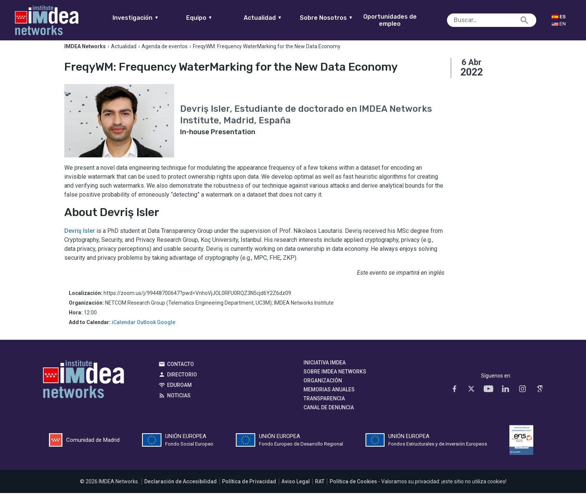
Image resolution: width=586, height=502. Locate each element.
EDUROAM (179, 394)
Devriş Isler (79, 239)
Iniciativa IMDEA (324, 372)
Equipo (213, 17)
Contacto (180, 373)
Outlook (146, 331)
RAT (319, 490)
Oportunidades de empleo (404, 20)
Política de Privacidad (249, 490)
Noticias (179, 404)
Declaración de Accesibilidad (180, 490)
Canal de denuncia (328, 416)
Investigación (150, 17)
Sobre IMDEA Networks (334, 381)
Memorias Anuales (329, 398)
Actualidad (277, 17)
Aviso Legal (295, 490)
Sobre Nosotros (340, 17)
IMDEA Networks (83, 390)
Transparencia (324, 407)
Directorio (182, 383)
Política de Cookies (353, 490)
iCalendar (124, 331)
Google (166, 331)
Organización (322, 389)
